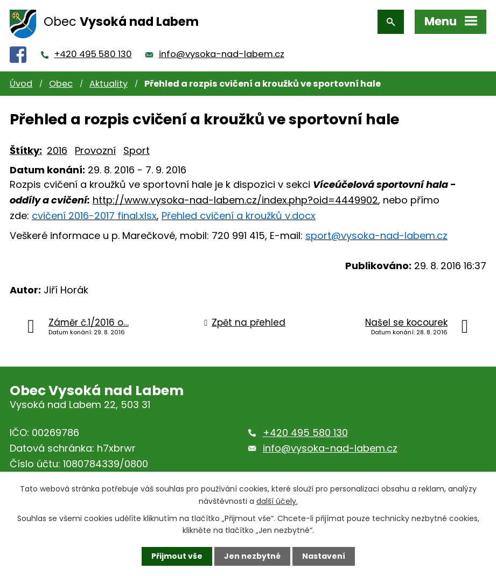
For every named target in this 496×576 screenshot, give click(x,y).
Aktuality (108, 84)
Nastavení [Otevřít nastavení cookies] (323, 556)
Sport (136, 150)
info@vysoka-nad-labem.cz (221, 54)
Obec (61, 84)
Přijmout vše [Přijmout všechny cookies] (176, 556)
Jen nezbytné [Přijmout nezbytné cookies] (252, 556)
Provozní (95, 150)
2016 (57, 150)
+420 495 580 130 (93, 54)
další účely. (277, 500)
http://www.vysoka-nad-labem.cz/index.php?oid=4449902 (235, 200)
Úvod (21, 84)
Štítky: (26, 150)
